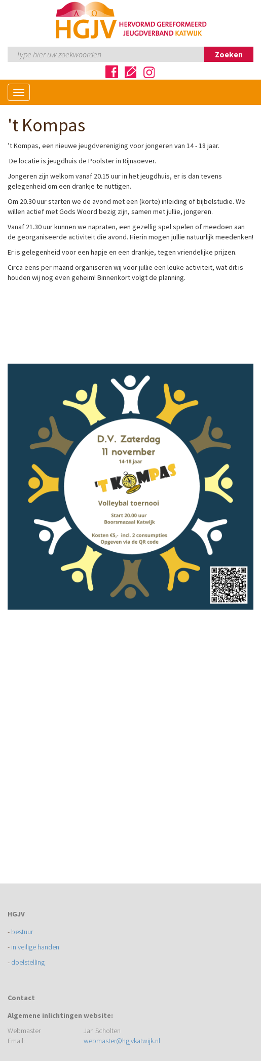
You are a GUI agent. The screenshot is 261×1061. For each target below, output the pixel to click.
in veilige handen (35, 946)
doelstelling (28, 962)
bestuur (22, 931)
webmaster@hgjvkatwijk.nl (122, 1040)
